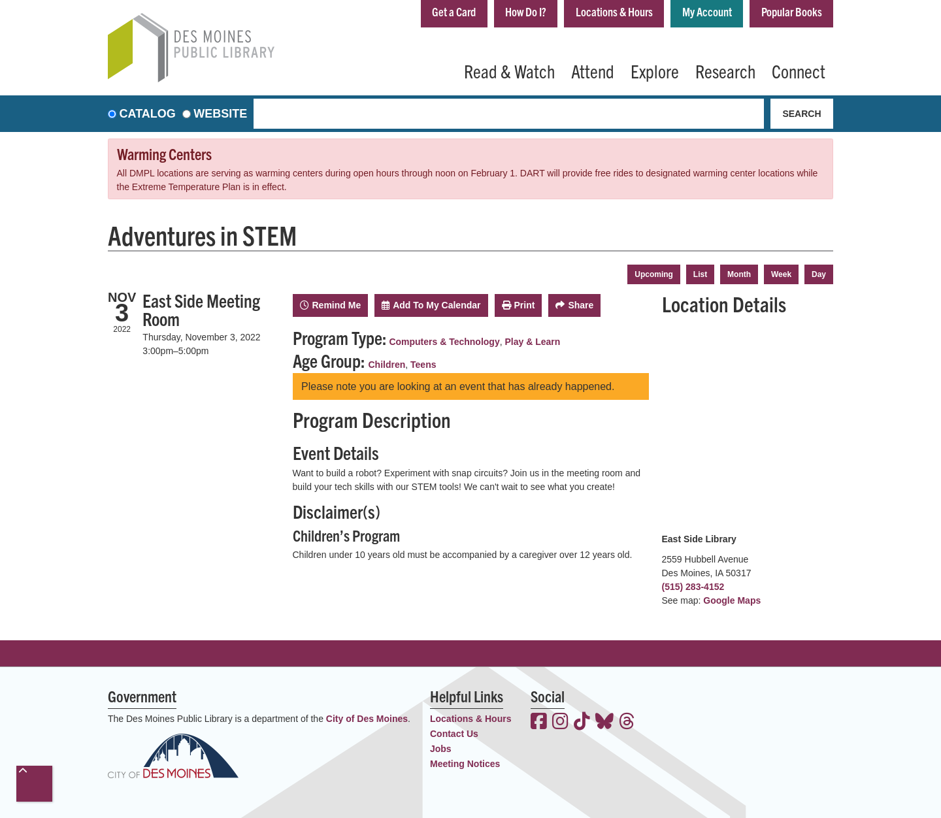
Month (739, 274)
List (700, 274)
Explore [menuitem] (655, 70)
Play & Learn (532, 341)
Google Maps (732, 600)
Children (387, 364)
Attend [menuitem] (592, 70)
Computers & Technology (444, 341)
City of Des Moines (367, 718)
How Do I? (525, 12)
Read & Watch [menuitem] (509, 70)
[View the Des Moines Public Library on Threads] (627, 722)
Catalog (148, 113)
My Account (707, 12)
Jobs (441, 749)
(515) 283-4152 (693, 586)
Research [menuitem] (725, 70)
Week (781, 274)
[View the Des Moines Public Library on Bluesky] (604, 722)
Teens (423, 364)
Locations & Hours (614, 12)
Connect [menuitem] (798, 70)
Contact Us (454, 733)
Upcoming (654, 274)
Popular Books (791, 12)
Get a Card (453, 12)
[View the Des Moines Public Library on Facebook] (539, 722)
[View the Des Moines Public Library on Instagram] (560, 722)
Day (819, 274)
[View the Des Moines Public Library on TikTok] (582, 722)
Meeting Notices (465, 764)
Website (220, 113)
